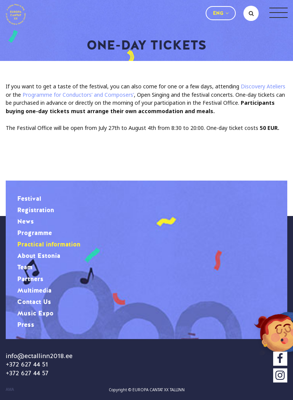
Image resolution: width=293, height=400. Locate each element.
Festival (29, 198)
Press (25, 324)
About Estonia (38, 255)
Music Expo (35, 313)
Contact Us (34, 302)
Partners (30, 279)
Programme (34, 233)
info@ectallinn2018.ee (39, 356)
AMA (10, 390)
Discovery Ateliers (263, 86)
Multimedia (34, 290)
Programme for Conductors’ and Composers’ (78, 94)
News (25, 221)
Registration (35, 210)
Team (24, 267)
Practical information (48, 244)
